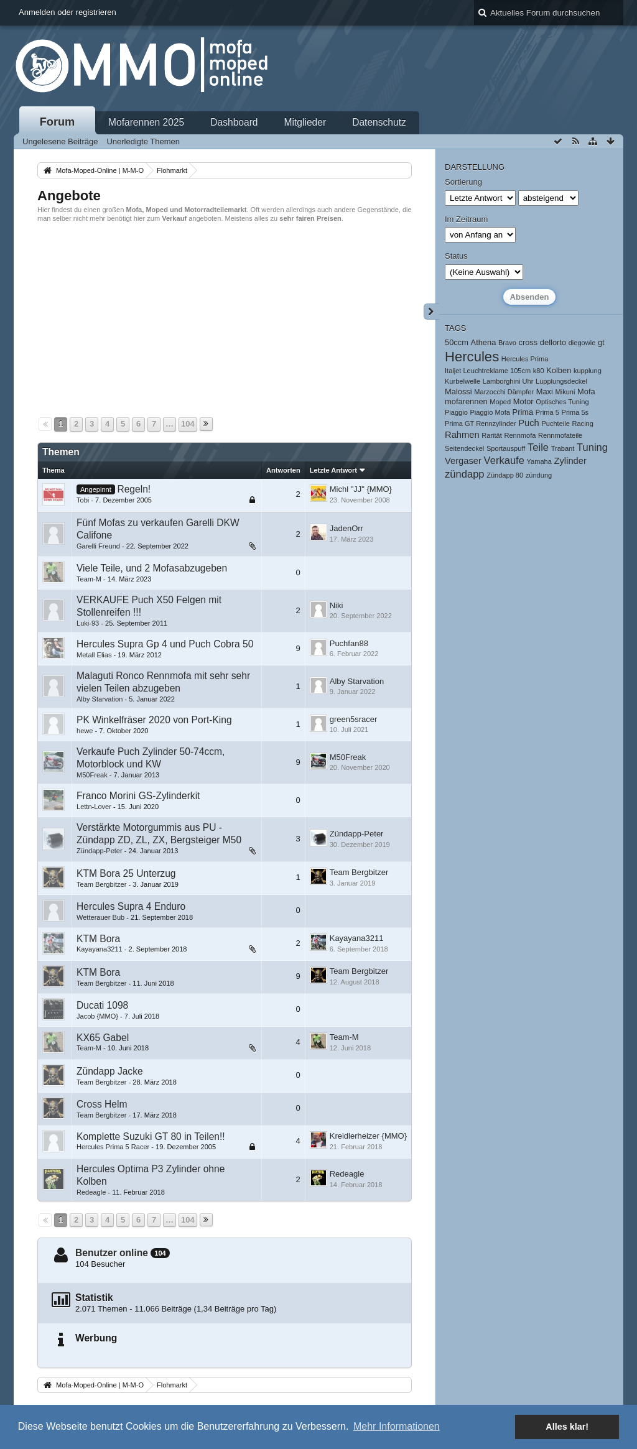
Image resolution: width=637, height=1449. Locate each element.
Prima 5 (547, 412)
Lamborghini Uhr (508, 381)
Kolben (558, 370)
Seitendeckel (464, 448)
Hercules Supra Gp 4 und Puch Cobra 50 (165, 644)
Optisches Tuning (562, 401)
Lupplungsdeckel (561, 381)
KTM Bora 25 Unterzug (126, 873)
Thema (53, 470)
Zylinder (570, 461)
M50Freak (92, 775)
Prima (523, 412)
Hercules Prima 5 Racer (113, 1146)
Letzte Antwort (333, 470)
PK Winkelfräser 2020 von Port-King (154, 720)
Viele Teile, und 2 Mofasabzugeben (152, 568)
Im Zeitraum (466, 219)
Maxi (544, 391)
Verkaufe (504, 460)
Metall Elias (94, 655)
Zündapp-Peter (100, 850)
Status (456, 256)
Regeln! (134, 489)
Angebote (69, 195)
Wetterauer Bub (100, 917)
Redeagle (91, 1192)
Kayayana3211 (100, 949)
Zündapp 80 (504, 475)
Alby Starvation (100, 699)
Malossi (458, 391)
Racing (582, 423)
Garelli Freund (98, 546)
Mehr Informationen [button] (396, 1426)
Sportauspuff (505, 448)
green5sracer (354, 719)
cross (527, 342)
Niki (336, 605)
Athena (483, 342)
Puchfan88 (349, 643)
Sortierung (463, 182)
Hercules (472, 356)
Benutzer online (111, 1253)
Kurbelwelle (462, 381)
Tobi (83, 500)
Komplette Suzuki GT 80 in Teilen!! (151, 1136)
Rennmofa (520, 435)
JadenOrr (346, 528)
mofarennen (466, 401)
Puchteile (555, 423)
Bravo (507, 342)
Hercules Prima (525, 359)
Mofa (586, 391)
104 (188, 423)
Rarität (491, 435)
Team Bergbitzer (101, 884)
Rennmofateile (560, 435)
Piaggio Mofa (489, 412)
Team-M (89, 579)
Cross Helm (102, 1104)
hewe (85, 730)
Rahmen (462, 435)
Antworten (283, 470)
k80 (538, 370)
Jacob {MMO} (97, 1016)
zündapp (465, 474)
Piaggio (456, 412)
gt (601, 342)
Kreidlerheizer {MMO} (368, 1136)
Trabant (563, 448)
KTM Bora (98, 938)
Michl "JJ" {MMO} (361, 489)
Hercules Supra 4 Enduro (131, 906)
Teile (538, 447)
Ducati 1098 (102, 1005)
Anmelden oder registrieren (67, 12)
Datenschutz (379, 122)
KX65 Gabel (103, 1037)
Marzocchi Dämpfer (504, 392)
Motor (523, 401)
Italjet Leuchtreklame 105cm (488, 370)
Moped (500, 401)
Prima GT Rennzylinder (480, 423)
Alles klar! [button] (567, 1427)
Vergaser (463, 461)
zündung (539, 475)
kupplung (588, 370)
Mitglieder (305, 122)
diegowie (582, 342)
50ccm (456, 342)
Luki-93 (88, 623)
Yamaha (539, 461)
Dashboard (234, 122)
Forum (57, 122)
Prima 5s (575, 412)
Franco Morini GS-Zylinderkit (138, 795)
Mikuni (565, 392)
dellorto (553, 342)
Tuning (592, 447)
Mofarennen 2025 (146, 122)
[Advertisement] (224, 318)
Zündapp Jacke (110, 1071)
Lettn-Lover (94, 806)
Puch (528, 423)
